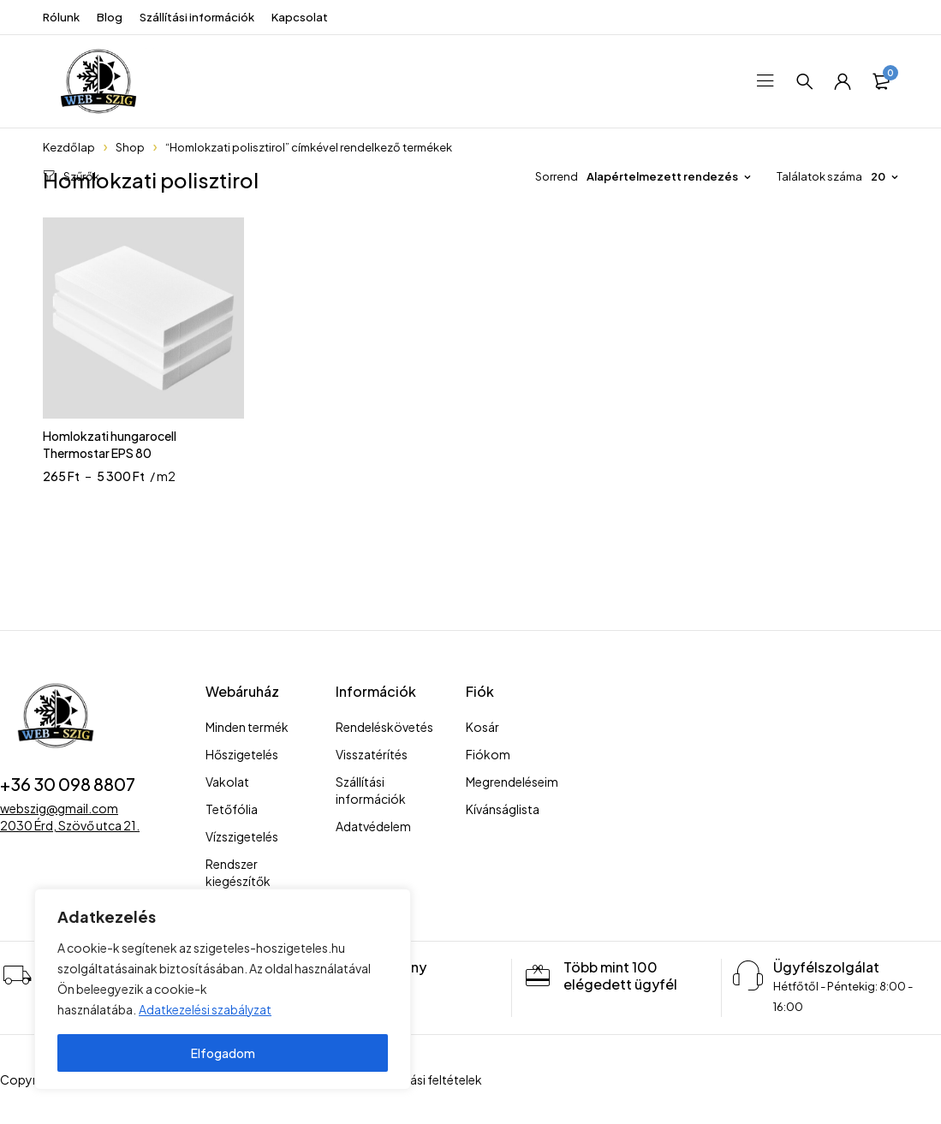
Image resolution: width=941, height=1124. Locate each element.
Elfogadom (223, 1053)
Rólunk (61, 17)
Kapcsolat (299, 17)
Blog (109, 17)
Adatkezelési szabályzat (206, 1010)
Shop (130, 147)
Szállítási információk (197, 17)
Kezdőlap (69, 147)
